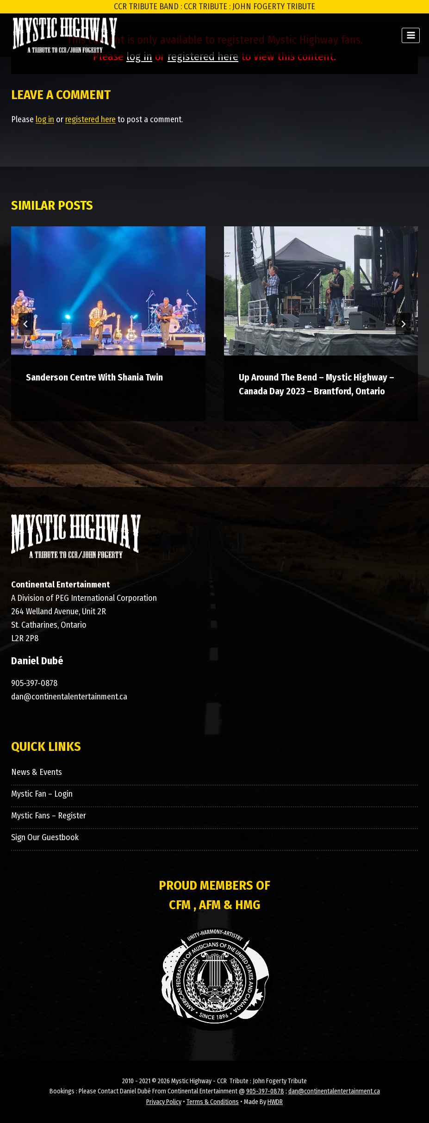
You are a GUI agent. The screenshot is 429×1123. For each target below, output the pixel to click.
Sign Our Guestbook (45, 837)
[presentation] (108, 291)
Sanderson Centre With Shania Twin (94, 377)
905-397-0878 (34, 683)
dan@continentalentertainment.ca (69, 697)
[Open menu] (411, 35)
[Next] (403, 324)
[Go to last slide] (26, 324)
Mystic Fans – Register (48, 816)
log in (45, 119)
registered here (90, 119)
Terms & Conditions (213, 1102)
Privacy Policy (163, 1102)
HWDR (275, 1102)
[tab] (196, 429)
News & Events (36, 772)
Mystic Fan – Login (42, 794)
